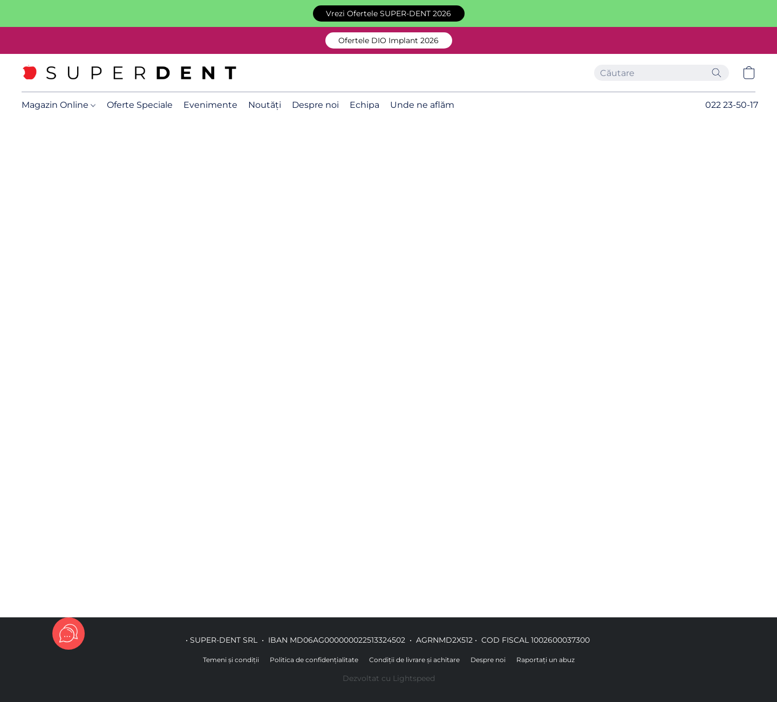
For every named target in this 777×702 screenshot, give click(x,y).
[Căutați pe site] (716, 72)
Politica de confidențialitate (314, 660)
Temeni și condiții (231, 660)
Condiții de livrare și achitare (414, 660)
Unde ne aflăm (422, 105)
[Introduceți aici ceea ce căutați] (661, 73)
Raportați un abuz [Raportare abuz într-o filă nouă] (545, 660)
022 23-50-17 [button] (731, 105)
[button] (389, 13)
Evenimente (210, 105)
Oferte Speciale (140, 105)
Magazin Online (59, 105)
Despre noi (315, 105)
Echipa (364, 105)
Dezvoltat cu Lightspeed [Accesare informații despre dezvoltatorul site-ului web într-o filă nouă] (389, 678)
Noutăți (264, 105)
